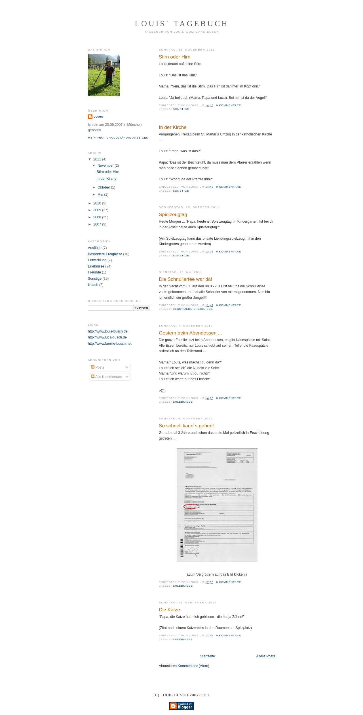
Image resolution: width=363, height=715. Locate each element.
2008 (97, 217)
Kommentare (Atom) (193, 666)
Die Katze (169, 609)
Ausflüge (95, 248)
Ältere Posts (265, 656)
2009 (97, 210)
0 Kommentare (228, 105)
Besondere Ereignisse (193, 308)
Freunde (94, 272)
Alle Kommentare (106, 377)
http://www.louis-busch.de (108, 331)
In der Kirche (173, 127)
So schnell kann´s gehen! (186, 425)
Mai (101, 194)
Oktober (104, 187)
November (106, 166)
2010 (97, 203)
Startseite (207, 656)
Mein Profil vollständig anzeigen (118, 137)
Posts (97, 367)
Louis (98, 116)
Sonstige (181, 108)
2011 (97, 159)
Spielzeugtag (173, 214)
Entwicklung (97, 260)
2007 (97, 224)
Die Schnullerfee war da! (185, 279)
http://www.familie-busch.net (110, 344)
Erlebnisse (183, 401)
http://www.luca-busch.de (107, 337)
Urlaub (93, 285)
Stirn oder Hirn (174, 57)
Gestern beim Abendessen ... (190, 333)
